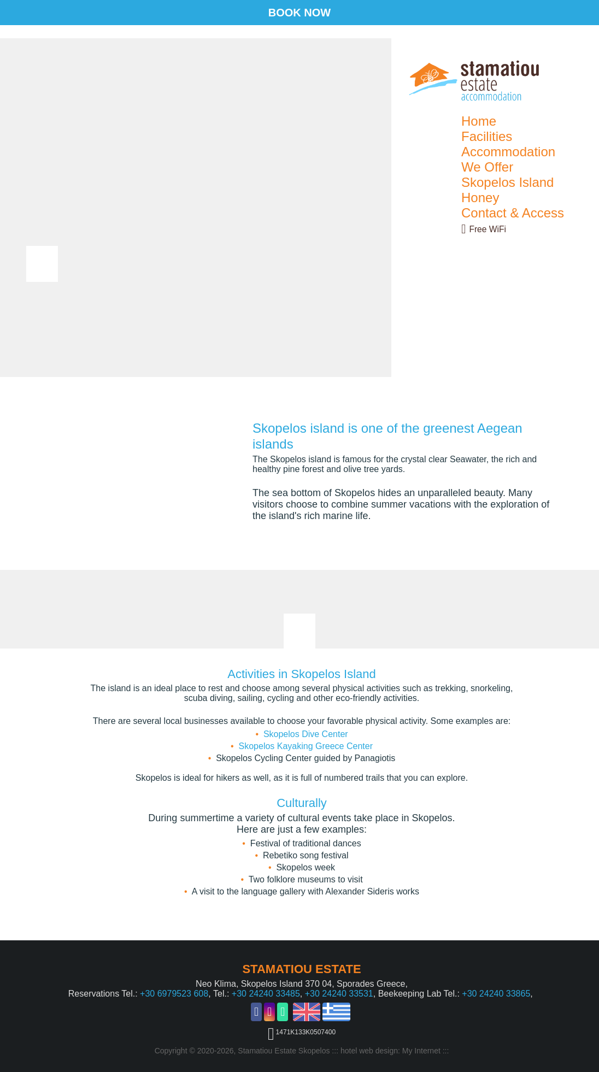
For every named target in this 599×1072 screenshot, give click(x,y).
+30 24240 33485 (266, 993)
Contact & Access (512, 212)
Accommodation (508, 151)
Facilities (486, 136)
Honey (480, 197)
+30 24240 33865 (496, 993)
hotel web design (369, 1050)
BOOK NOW (299, 13)
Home (478, 121)
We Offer (487, 167)
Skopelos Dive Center (305, 734)
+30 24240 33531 (339, 993)
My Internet (421, 1050)
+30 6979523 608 (174, 993)
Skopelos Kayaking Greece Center (306, 746)
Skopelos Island (507, 182)
